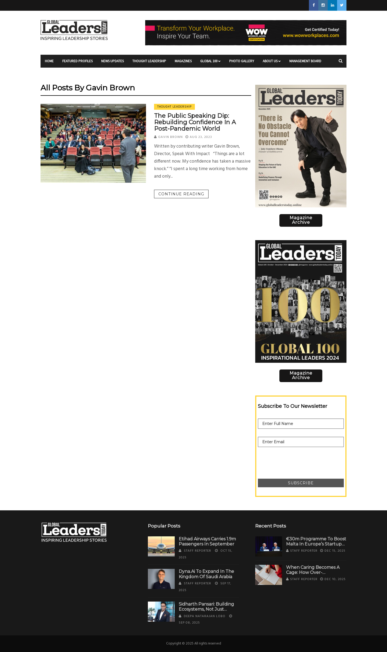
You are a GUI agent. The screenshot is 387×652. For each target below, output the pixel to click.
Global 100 (210, 63)
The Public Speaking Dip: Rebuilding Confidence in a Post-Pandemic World (195, 122)
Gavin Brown (170, 137)
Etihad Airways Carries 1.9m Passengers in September (207, 541)
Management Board (305, 63)
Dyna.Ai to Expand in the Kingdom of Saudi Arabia (206, 574)
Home (49, 63)
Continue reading (181, 194)
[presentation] (298, 460)
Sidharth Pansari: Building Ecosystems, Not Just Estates (206, 609)
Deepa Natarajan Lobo (204, 616)
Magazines (183, 63)
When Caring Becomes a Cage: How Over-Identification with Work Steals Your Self (312, 575)
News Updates (112, 63)
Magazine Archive (301, 220)
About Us (271, 63)
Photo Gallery (241, 63)
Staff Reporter (197, 551)
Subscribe (301, 483)
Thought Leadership (149, 63)
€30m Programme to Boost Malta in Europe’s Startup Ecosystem (316, 544)
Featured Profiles (77, 63)
